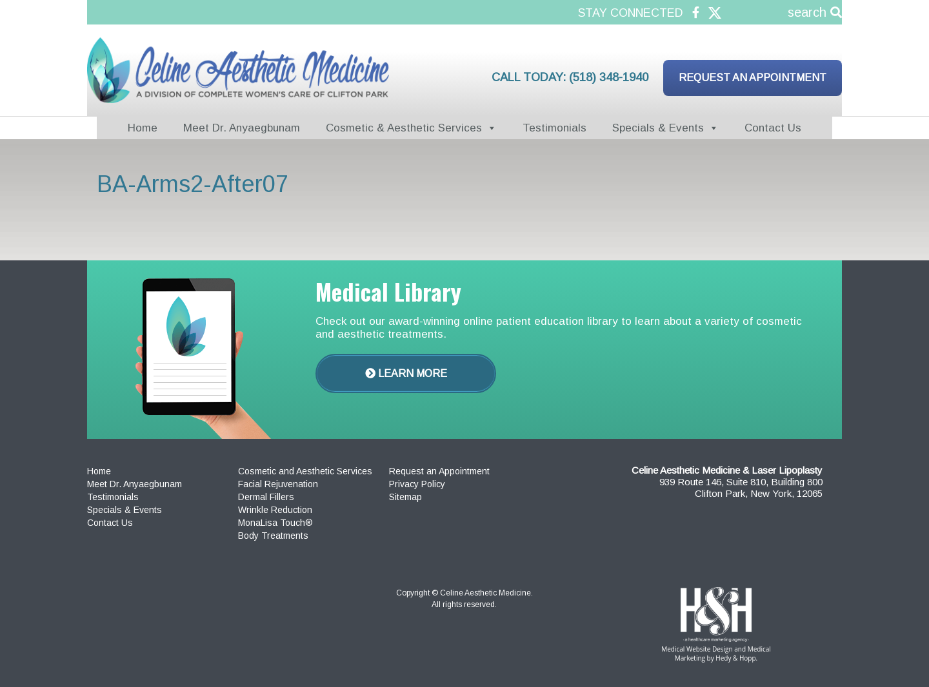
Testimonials (554, 128)
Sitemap (405, 497)
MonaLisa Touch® (275, 523)
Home (142, 128)
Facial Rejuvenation (278, 484)
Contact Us (772, 128)
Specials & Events (658, 128)
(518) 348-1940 (608, 77)
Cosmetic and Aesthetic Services (305, 471)
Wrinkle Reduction (275, 510)
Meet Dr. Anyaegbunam (241, 128)
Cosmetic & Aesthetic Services (404, 128)
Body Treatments (273, 535)
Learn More (405, 373)
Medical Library (388, 291)
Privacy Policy (417, 484)
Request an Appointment (752, 77)
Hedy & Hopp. (736, 658)
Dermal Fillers (266, 497)
